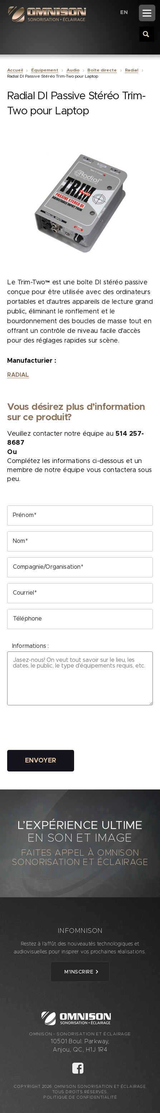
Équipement (44, 70)
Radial (131, 70)
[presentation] (61, 730)
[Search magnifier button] (146, 34)
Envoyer (40, 760)
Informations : (30, 646)
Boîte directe (102, 70)
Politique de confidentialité (80, 1097)
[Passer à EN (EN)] (124, 12)
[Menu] (147, 13)
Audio (73, 70)
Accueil (15, 70)
